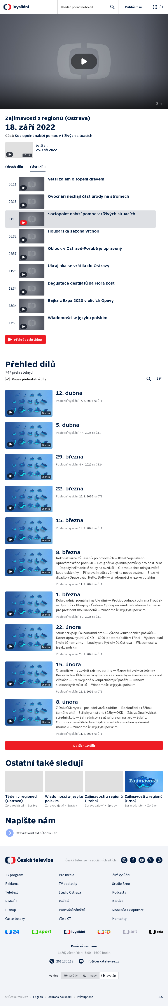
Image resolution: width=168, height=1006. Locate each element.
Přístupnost (85, 997)
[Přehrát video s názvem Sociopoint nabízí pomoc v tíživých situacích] (84, 61)
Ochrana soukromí (60, 997)
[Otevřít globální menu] (158, 7)
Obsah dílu (14, 166)
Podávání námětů (72, 910)
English (38, 997)
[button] (84, 61)
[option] (70, 975)
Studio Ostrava (70, 892)
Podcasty (119, 892)
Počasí (64, 901)
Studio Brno (121, 883)
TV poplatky (68, 883)
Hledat (111, 8)
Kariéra (117, 901)
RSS (160, 997)
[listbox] (90, 975)
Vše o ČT (65, 918)
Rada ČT (11, 901)
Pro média (66, 875)
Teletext (11, 892)
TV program (14, 875)
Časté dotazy (15, 918)
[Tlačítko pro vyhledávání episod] (148, 379)
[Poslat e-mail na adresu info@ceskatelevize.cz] (99, 961)
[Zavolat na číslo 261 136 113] (61, 961)
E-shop (10, 910)
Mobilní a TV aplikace (128, 910)
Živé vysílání (121, 875)
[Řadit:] (159, 378)
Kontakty (119, 918)
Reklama (12, 883)
